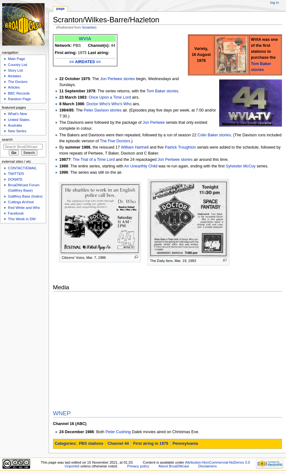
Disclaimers (207, 466)
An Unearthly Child (140, 166)
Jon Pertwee (154, 122)
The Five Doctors (115, 141)
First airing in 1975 (150, 443)
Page (60, 8)
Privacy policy (138, 466)
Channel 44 (118, 443)
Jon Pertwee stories (117, 79)
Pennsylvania (185, 443)
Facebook (16, 213)
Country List (17, 65)
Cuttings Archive (21, 202)
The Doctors (17, 82)
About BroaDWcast (173, 466)
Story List (15, 70)
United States (18, 120)
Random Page (19, 99)
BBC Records (18, 93)
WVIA (85, 38)
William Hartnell (135, 147)
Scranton (89, 27)
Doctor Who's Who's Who (109, 104)
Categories (65, 443)
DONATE (15, 179)
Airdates (14, 76)
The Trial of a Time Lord (94, 159)
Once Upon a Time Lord (110, 97)
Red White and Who (24, 208)
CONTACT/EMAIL (22, 168)
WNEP (62, 413)
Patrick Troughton (180, 147)
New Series (17, 131)
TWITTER (16, 174)
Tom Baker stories (162, 91)
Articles (14, 87)
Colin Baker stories (214, 135)
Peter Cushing (117, 432)
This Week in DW (21, 219)
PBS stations (91, 443)
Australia (15, 125)
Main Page (16, 59)
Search (7, 139)
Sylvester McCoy (241, 166)
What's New (17, 114)
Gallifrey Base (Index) (25, 196)
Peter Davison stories (103, 110)
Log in (274, 2)
